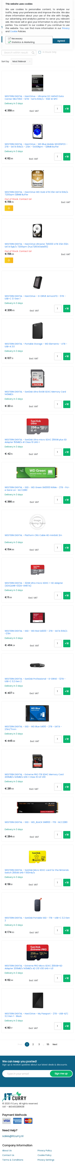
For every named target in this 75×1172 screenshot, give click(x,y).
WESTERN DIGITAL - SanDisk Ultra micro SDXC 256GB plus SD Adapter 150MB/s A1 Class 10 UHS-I (36, 441)
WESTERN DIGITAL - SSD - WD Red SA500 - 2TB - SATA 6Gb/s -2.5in (36, 632)
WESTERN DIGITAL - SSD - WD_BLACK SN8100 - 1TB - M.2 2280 (36, 822)
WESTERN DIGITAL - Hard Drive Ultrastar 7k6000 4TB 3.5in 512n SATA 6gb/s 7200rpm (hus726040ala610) (36, 245)
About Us (7, 1150)
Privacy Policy (45, 1150)
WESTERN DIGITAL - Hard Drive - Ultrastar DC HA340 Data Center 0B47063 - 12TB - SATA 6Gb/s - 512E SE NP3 (34, 97)
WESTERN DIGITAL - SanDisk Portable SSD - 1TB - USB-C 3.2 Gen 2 (37, 919)
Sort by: (5, 61)
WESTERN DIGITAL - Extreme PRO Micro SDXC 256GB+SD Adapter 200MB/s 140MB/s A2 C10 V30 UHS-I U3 (33, 967)
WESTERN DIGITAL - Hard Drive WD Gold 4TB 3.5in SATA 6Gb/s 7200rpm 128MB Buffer (36, 193)
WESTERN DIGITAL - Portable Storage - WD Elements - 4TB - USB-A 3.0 (36, 345)
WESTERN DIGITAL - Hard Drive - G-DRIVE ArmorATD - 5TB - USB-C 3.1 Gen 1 (35, 297)
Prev (20, 1044)
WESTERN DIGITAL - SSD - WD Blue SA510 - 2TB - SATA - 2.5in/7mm (33, 727)
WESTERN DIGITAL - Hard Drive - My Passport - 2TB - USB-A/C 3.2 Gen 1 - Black (36, 1015)
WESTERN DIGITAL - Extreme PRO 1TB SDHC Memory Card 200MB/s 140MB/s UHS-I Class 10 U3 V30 (34, 775)
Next (55, 1044)
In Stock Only (49, 52)
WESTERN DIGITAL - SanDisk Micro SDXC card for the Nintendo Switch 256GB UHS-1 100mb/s (37, 871)
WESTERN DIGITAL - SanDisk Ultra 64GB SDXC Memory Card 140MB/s (35, 393)
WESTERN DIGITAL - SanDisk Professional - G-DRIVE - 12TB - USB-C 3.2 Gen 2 (35, 680)
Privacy (66, 28)
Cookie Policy (44, 1155)
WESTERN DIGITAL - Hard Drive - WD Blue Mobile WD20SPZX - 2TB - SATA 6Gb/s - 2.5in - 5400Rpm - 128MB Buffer (36, 145)
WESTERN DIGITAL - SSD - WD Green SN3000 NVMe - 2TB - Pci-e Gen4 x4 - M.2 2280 (37, 488)
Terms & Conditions (12, 1159)
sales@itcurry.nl (12, 1136)
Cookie (13, 31)
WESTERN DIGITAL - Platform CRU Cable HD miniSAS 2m (33, 535)
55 (48, 1044)
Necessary (15, 38)
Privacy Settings (46, 1159)
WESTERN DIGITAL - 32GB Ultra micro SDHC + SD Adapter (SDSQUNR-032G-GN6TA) (34, 584)
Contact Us (8, 1155)
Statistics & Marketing (21, 42)
